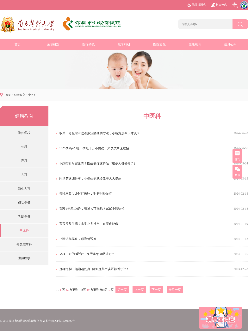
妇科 (24, 146)
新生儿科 (24, 188)
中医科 (32, 94)
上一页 (139, 289)
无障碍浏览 (197, 5)
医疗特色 (88, 44)
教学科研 (124, 44)
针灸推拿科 (24, 244)
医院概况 (53, 44)
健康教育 (195, 44)
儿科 (24, 174)
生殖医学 (24, 258)
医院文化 (159, 44)
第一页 (122, 289)
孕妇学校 (24, 132)
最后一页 (175, 289)
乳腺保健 (24, 216)
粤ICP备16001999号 (63, 320)
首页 (18, 44)
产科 (24, 160)
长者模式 (219, 5)
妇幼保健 (24, 202)
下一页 (156, 289)
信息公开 (230, 44)
